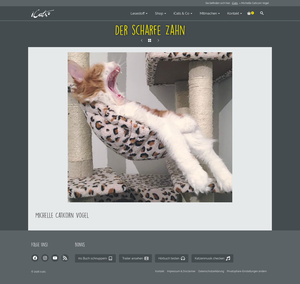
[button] (247, 271)
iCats (235, 3)
